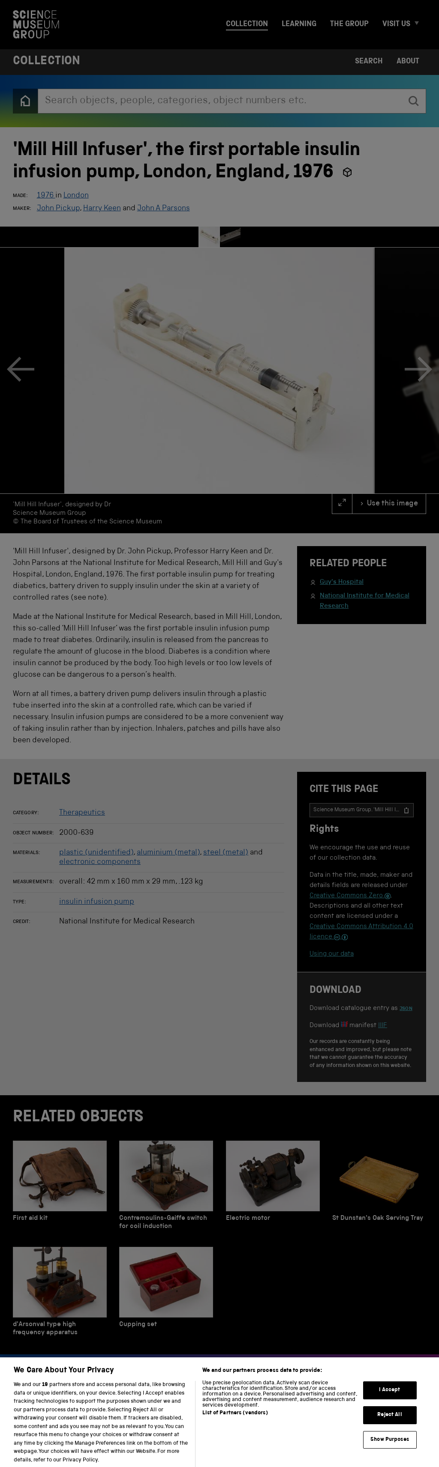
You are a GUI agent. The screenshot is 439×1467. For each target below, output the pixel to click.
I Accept (389, 1397)
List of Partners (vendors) (235, 1420)
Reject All (389, 1422)
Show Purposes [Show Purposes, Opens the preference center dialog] (389, 1446)
